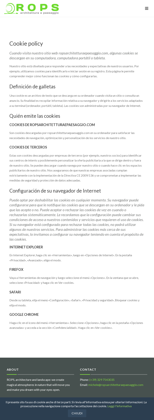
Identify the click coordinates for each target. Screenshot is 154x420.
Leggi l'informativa (119, 406)
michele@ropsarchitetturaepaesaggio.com (115, 384)
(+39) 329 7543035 (102, 379)
